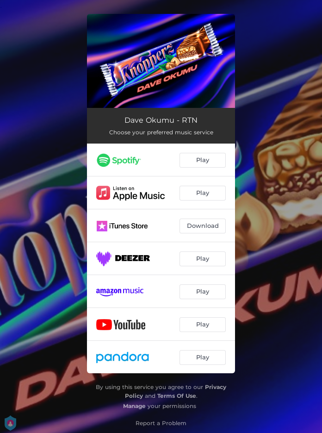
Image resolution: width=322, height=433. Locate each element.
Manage (134, 405)
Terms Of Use (176, 395)
